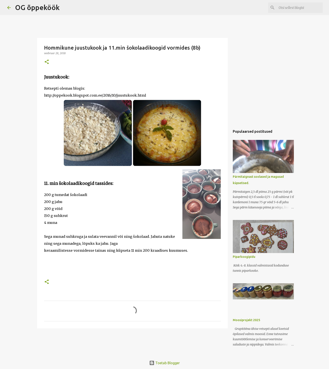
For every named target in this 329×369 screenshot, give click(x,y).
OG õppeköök (37, 7)
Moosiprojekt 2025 (246, 320)
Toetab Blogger (164, 363)
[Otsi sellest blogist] (300, 7)
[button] (46, 62)
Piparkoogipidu (244, 256)
